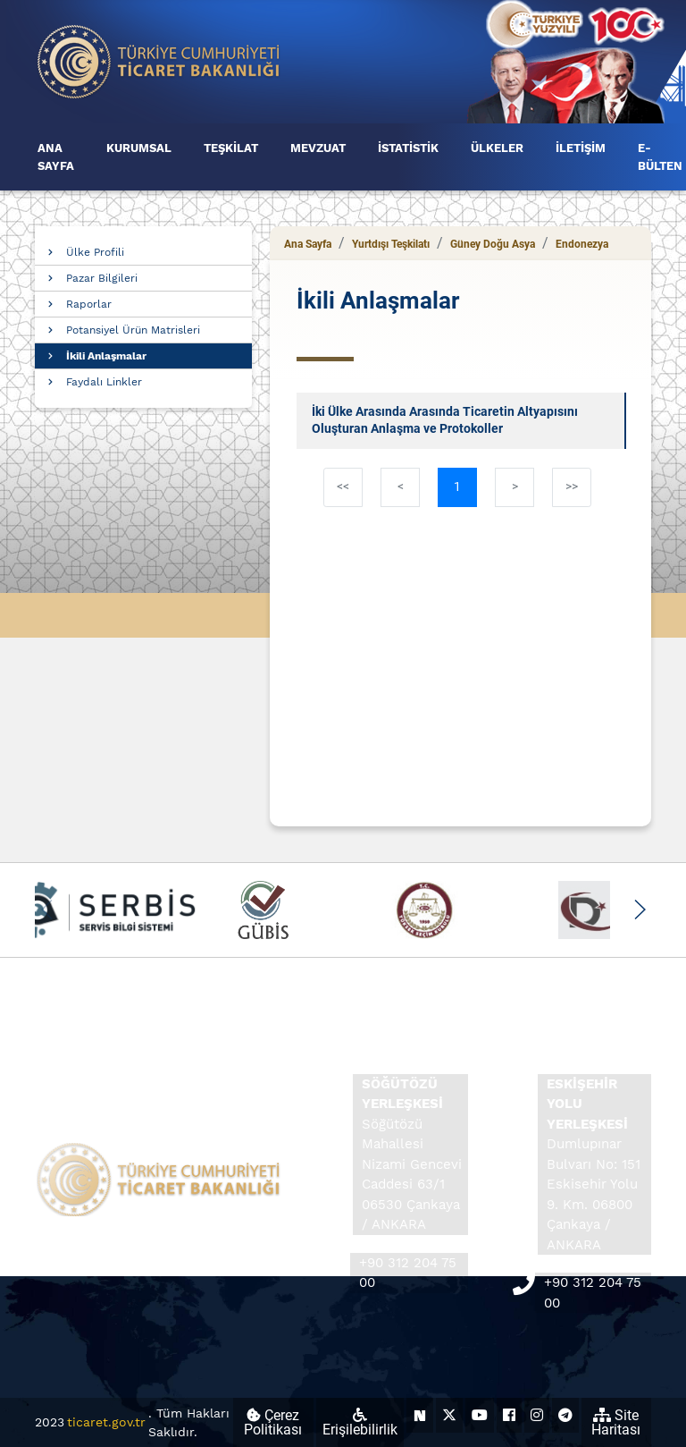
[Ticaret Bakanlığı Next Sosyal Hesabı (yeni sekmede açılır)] (419, 1415)
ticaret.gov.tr (106, 1422)
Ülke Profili (95, 252)
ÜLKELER (497, 148)
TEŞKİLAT (231, 148)
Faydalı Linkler (104, 382)
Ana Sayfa (307, 244)
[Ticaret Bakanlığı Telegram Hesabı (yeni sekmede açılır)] (565, 1415)
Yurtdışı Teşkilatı (391, 244)
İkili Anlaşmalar (106, 356)
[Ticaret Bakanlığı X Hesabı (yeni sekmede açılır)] (449, 1415)
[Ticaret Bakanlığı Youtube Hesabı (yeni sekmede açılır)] (479, 1415)
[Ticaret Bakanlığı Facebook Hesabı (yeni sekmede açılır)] (509, 1415)
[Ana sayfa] (159, 60)
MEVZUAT (318, 148)
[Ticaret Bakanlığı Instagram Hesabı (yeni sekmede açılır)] (536, 1415)
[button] (639, 909)
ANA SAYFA (56, 157)
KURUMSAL (139, 148)
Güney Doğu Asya (492, 244)
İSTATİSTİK (408, 148)
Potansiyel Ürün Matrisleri (133, 330)
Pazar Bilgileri (102, 278)
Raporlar (89, 304)
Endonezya (582, 244)
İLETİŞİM (581, 148)
